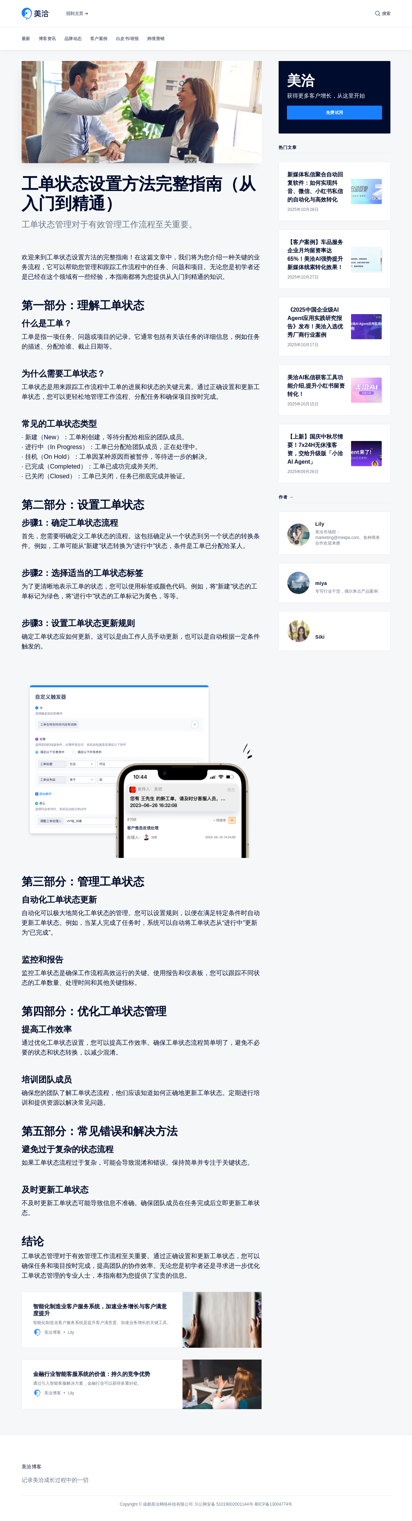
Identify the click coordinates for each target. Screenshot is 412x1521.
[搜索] (383, 13)
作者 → (286, 497)
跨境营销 (156, 38)
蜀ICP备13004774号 (273, 1504)
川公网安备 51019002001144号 (223, 1504)
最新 (26, 38)
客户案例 (99, 38)
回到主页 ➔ (77, 13)
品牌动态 (73, 38)
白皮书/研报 (127, 38)
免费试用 (334, 112)
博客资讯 (47, 38)
